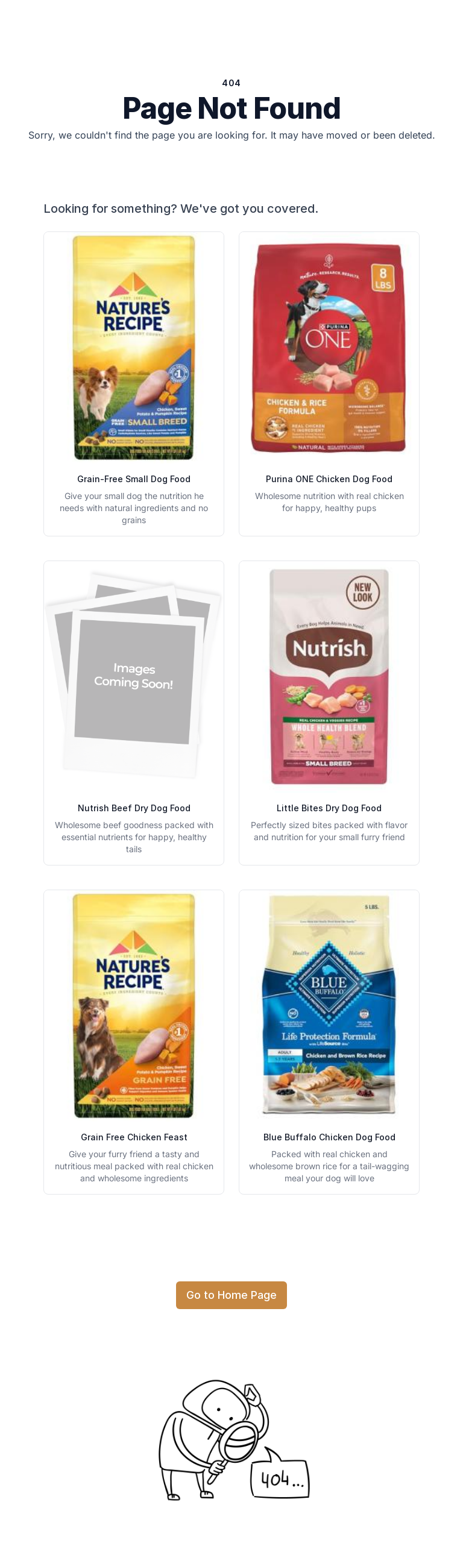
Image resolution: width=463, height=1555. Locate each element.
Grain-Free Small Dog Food (134, 479)
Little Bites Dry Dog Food (329, 808)
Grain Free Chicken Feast (134, 1137)
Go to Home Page (231, 1295)
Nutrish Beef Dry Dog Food (134, 808)
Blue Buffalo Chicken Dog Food (329, 1137)
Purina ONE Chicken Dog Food (329, 479)
